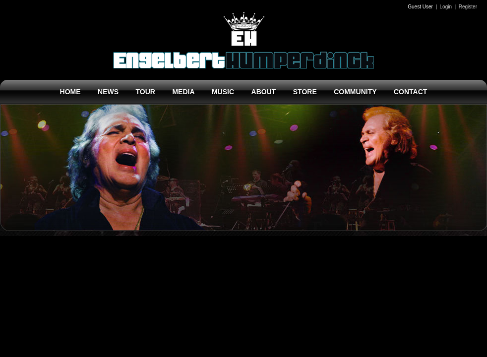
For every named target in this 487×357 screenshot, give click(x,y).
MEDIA (183, 92)
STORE (305, 92)
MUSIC (223, 92)
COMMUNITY (355, 92)
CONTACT (410, 92)
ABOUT (263, 92)
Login (446, 6)
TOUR (145, 92)
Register (468, 6)
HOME (70, 92)
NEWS (108, 92)
